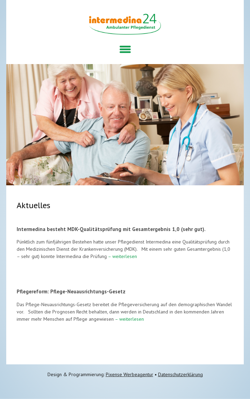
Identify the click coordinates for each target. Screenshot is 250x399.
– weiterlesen (122, 256)
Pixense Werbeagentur (129, 374)
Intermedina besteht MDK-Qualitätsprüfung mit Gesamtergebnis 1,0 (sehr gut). (111, 229)
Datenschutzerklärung (180, 374)
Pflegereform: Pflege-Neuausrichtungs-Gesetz (71, 291)
